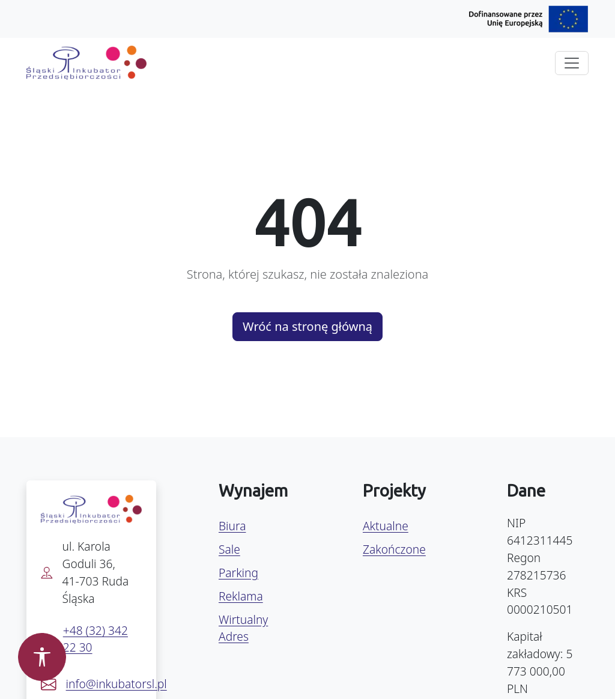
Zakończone (394, 549)
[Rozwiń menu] (572, 63)
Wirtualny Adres (243, 628)
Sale (229, 549)
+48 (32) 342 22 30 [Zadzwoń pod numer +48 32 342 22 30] (95, 639)
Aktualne (385, 526)
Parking (238, 572)
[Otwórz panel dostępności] (42, 657)
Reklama (241, 596)
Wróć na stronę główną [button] (307, 326)
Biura (232, 526)
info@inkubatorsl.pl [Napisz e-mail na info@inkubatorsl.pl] (116, 684)
